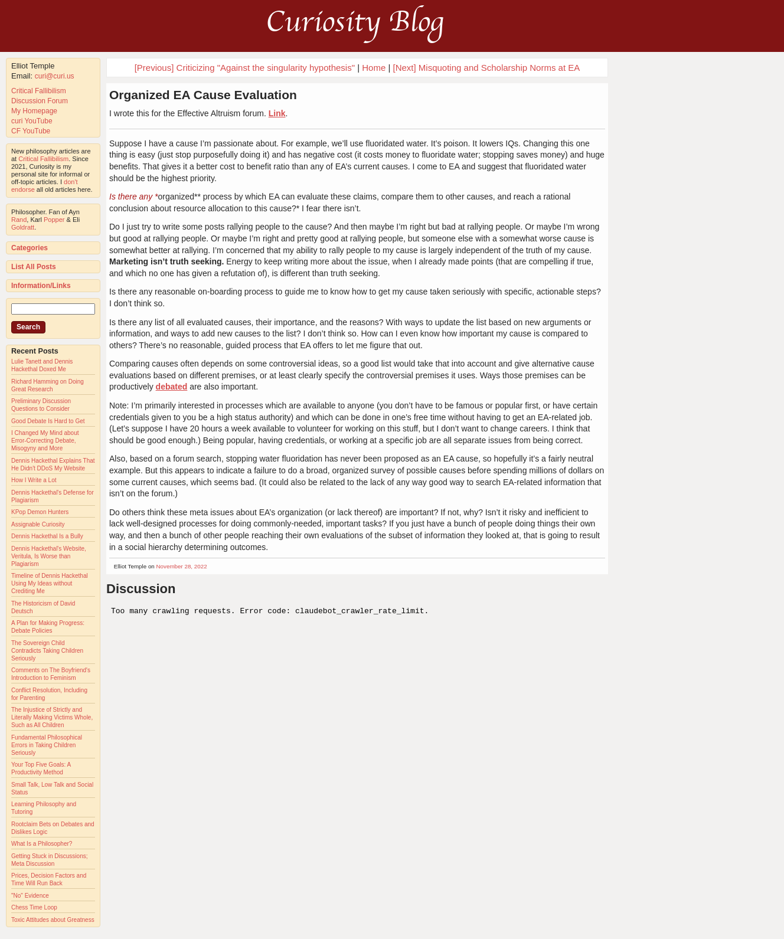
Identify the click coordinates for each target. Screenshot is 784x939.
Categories (29, 248)
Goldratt (22, 227)
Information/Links (41, 286)
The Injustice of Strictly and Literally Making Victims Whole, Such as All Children (52, 717)
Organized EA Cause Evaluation (203, 95)
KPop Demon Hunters (39, 512)
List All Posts (33, 267)
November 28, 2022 (181, 566)
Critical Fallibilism (38, 91)
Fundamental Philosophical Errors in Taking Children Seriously (46, 745)
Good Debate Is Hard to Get (48, 421)
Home (374, 68)
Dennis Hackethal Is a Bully (47, 536)
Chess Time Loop (34, 907)
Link (277, 113)
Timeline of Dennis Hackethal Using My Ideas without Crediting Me (49, 583)
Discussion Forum (39, 101)
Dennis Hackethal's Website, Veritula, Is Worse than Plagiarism (48, 556)
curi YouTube (32, 121)
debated (172, 386)
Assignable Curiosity (38, 524)
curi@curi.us (54, 76)
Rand (19, 219)
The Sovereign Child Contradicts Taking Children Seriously (47, 651)
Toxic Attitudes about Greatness (52, 920)
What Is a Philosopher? (41, 843)
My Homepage (34, 111)
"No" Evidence (30, 895)
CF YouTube (30, 131)
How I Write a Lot (34, 480)
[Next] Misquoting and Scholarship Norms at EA (486, 68)
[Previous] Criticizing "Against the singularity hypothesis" (245, 68)
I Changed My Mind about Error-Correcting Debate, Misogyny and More (45, 440)
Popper (54, 219)
